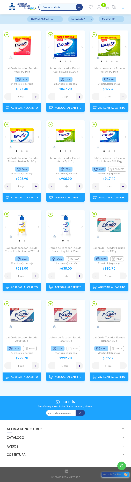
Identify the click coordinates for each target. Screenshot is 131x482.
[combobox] (45, 19)
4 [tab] (117, 61)
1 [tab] (60, 61)
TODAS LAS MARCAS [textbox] (42, 18)
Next (82, 47)
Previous (48, 47)
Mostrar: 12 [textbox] (108, 18)
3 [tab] (70, 61)
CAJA (22, 96)
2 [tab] (65, 61)
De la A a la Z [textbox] (78, 18)
